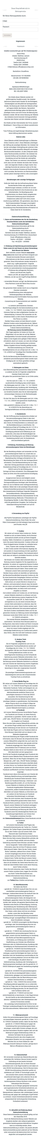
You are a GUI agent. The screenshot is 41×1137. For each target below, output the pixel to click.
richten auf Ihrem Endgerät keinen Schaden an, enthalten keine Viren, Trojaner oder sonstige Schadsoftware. (21, 544)
